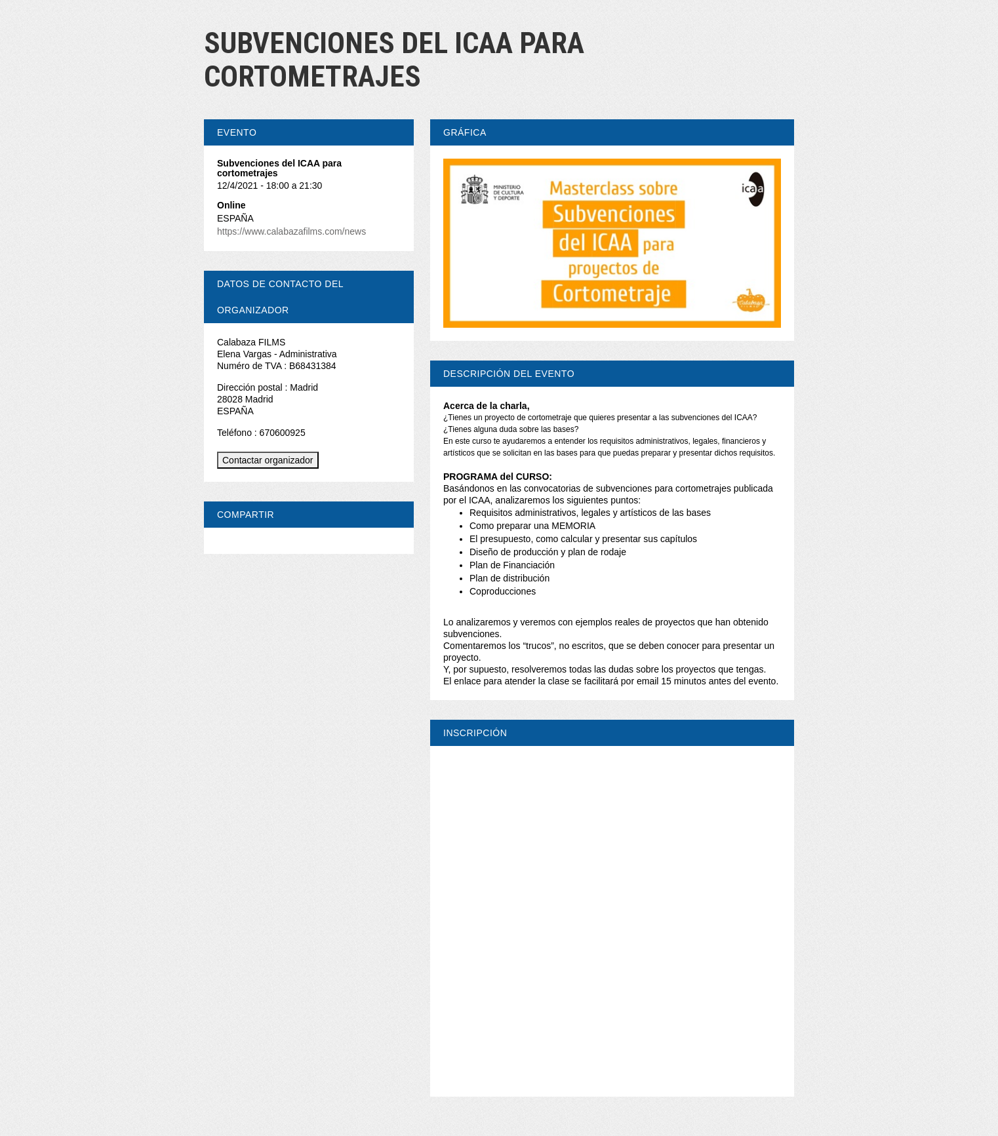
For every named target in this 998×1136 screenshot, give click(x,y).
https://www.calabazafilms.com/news (291, 231)
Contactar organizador (267, 460)
